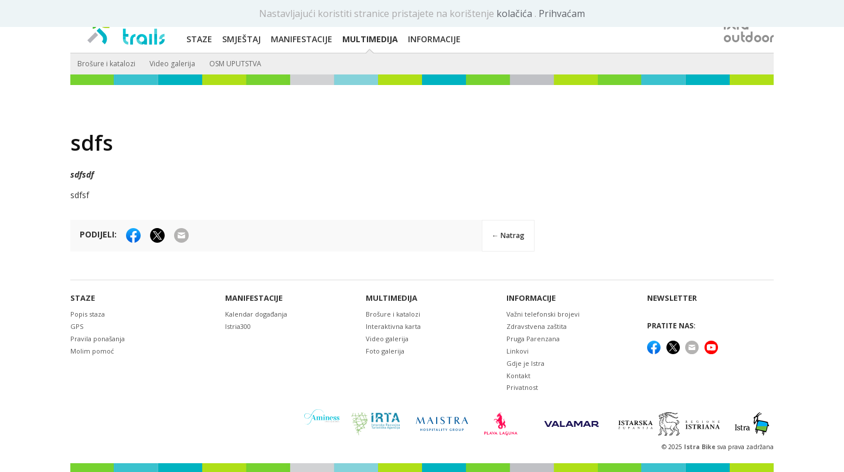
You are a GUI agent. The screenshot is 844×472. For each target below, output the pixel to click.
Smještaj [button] (241, 39)
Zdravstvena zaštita (536, 326)
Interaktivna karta (393, 326)
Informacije (531, 298)
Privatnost (522, 387)
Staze (82, 298)
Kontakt (518, 375)
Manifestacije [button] (301, 39)
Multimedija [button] (370, 39)
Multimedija (391, 298)
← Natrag (508, 235)
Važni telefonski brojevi (543, 314)
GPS (76, 326)
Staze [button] (199, 39)
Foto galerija (385, 351)
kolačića (515, 13)
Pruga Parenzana (533, 338)
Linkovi (517, 351)
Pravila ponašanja (97, 338)
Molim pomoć (92, 351)
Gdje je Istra (525, 363)
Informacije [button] (434, 39)
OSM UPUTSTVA (235, 64)
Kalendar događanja (256, 314)
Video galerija (172, 64)
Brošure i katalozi (106, 64)
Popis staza (87, 314)
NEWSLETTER (672, 298)
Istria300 (238, 326)
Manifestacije (254, 298)
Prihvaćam (562, 13)
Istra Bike (700, 447)
